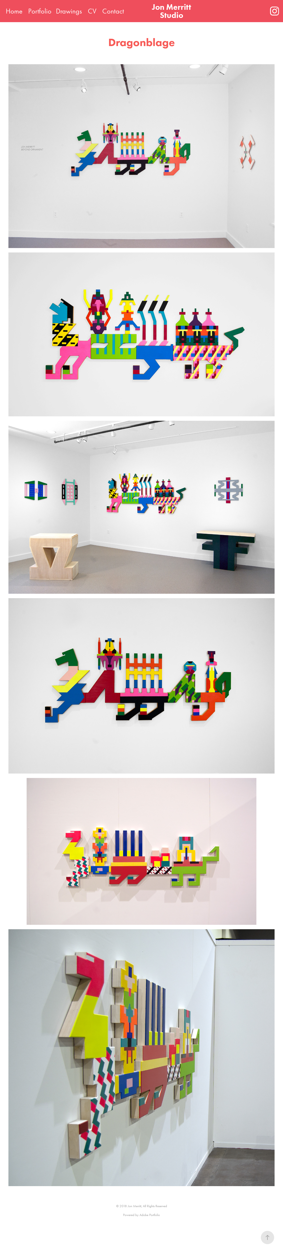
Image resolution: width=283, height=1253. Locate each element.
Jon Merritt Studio (172, 11)
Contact (113, 11)
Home (14, 11)
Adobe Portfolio (150, 1215)
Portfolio (39, 11)
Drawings (69, 11)
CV (92, 11)
